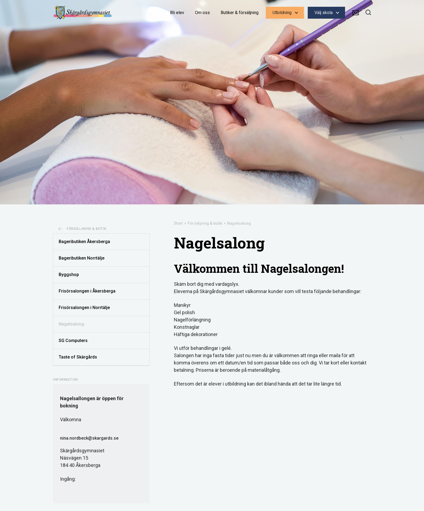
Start (178, 223)
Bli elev (177, 12)
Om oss (202, 12)
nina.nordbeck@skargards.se (89, 438)
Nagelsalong (239, 223)
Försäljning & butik (205, 223)
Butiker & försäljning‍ (240, 12)
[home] (82, 12)
